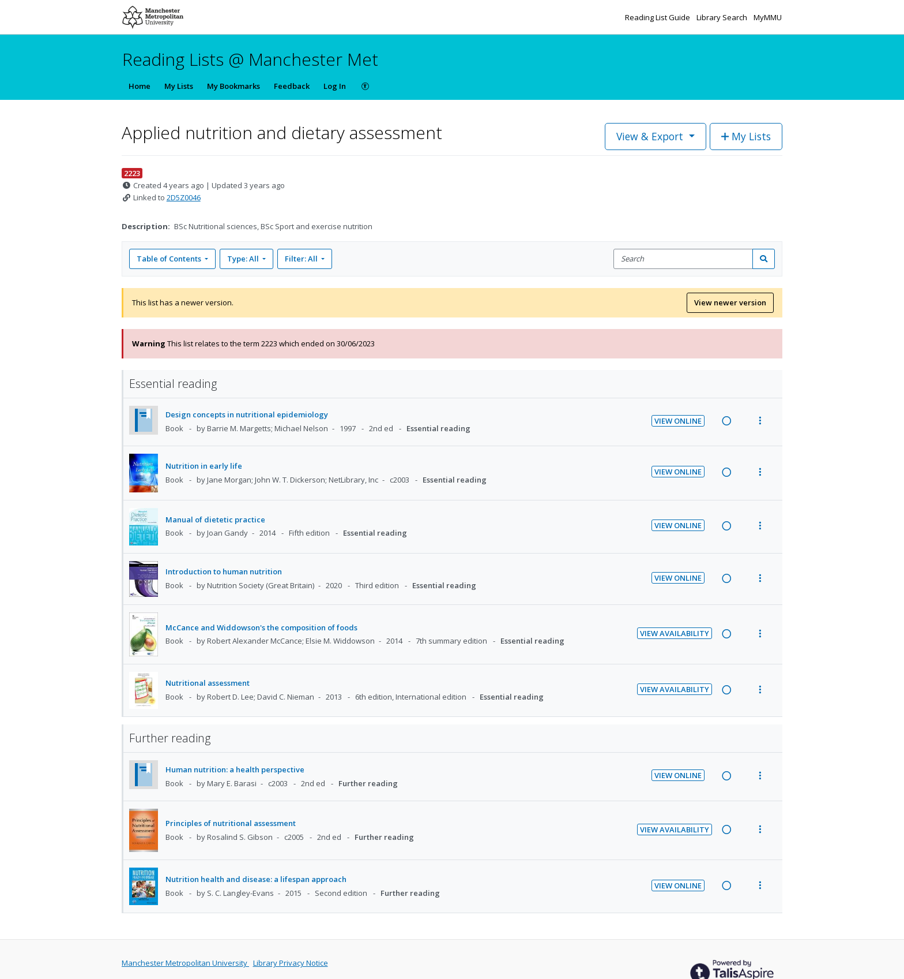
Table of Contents (170, 258)
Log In (334, 86)
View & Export (651, 136)
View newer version (730, 302)
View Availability (674, 633)
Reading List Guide (658, 17)
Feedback (292, 86)
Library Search (722, 17)
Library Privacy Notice (290, 963)
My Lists (178, 86)
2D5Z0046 (184, 197)
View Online (678, 421)
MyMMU (768, 17)
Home (139, 86)
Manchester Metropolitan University (185, 963)
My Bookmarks (233, 86)
